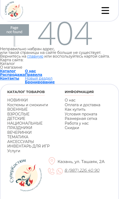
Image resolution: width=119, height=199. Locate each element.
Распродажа (12, 74)
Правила (33, 74)
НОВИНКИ (17, 100)
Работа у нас (77, 123)
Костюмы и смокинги (27, 105)
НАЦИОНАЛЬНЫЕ (25, 123)
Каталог (8, 71)
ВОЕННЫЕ (17, 109)
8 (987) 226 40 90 (82, 170)
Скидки (72, 127)
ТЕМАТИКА (17, 137)
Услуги (13, 151)
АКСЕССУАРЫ (20, 141)
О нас (30, 71)
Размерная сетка (81, 118)
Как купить (75, 109)
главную (35, 56)
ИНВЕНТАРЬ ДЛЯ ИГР (28, 146)
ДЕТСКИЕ (16, 118)
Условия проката (81, 114)
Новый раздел (38, 78)
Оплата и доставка (82, 105)
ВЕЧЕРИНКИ (19, 132)
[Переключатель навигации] (105, 10)
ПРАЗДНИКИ (19, 127)
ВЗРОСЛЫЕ (18, 114)
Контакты (9, 78)
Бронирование (40, 82)
